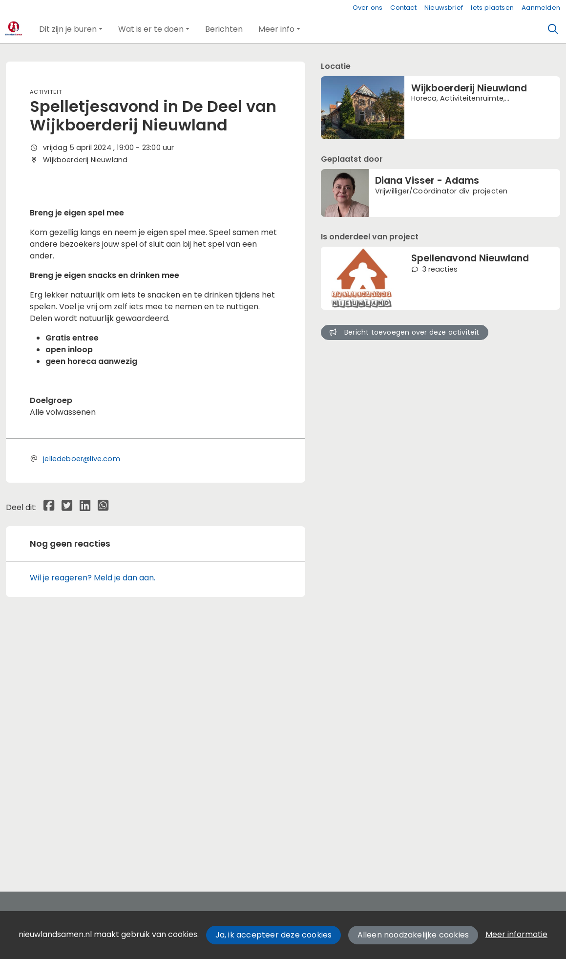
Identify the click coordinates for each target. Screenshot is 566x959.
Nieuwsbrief (443, 7)
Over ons (368, 7)
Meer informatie (516, 934)
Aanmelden (541, 7)
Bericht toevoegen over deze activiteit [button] (404, 332)
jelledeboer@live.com (81, 698)
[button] (70, 29)
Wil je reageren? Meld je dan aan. (92, 817)
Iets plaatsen (492, 7)
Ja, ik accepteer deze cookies (273, 934)
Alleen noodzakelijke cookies (413, 934)
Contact (403, 7)
